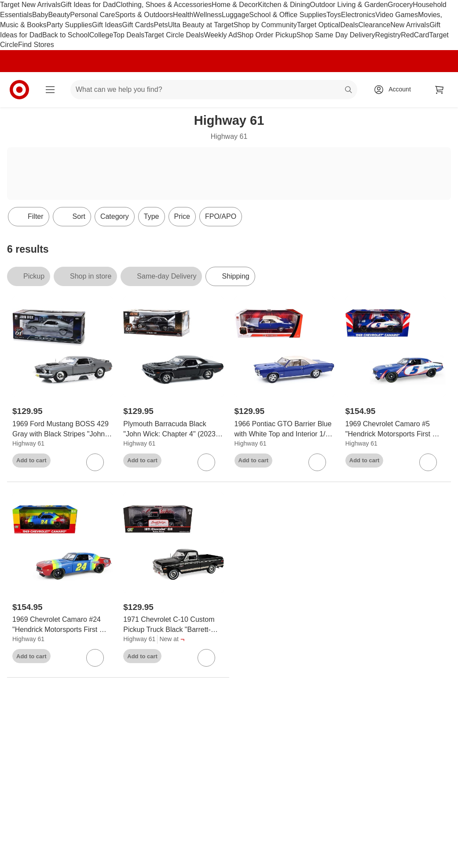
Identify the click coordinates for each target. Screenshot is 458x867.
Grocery (400, 4)
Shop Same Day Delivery (336, 35)
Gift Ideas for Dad (88, 4)
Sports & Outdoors (144, 14)
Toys (333, 14)
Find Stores (36, 44)
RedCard (415, 35)
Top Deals (128, 35)
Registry (388, 35)
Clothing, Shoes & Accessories (164, 4)
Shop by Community (265, 25)
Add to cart (31, 460)
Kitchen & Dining (284, 4)
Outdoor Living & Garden (349, 4)
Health (183, 14)
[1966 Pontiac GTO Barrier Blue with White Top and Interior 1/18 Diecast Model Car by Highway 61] (284, 429)
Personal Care (92, 14)
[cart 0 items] (439, 89)
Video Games (396, 14)
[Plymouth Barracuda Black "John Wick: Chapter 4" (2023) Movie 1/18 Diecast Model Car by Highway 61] (173, 429)
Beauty (59, 14)
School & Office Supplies (287, 14)
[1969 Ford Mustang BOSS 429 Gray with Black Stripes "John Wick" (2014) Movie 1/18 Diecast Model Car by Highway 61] (62, 429)
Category (114, 216)
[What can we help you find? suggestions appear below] (213, 89)
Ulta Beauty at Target (201, 25)
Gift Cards (138, 25)
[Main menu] (50, 89)
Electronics (358, 14)
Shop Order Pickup (267, 35)
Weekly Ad (220, 35)
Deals (349, 25)
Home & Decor (235, 4)
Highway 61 (28, 443)
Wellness (207, 14)
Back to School (65, 35)
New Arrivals (409, 25)
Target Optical (319, 25)
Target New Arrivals (30, 4)
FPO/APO (220, 216)
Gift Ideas (107, 25)
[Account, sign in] (395, 89)
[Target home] (19, 89)
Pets (161, 25)
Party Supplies (69, 25)
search (349, 90)
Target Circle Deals (174, 35)
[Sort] (72, 216)
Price (182, 216)
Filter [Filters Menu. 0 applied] (29, 216)
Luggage (235, 14)
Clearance (374, 25)
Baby (40, 14)
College (101, 35)
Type (151, 216)
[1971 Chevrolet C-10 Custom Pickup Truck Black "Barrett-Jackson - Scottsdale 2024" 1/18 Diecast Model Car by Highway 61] (173, 625)
